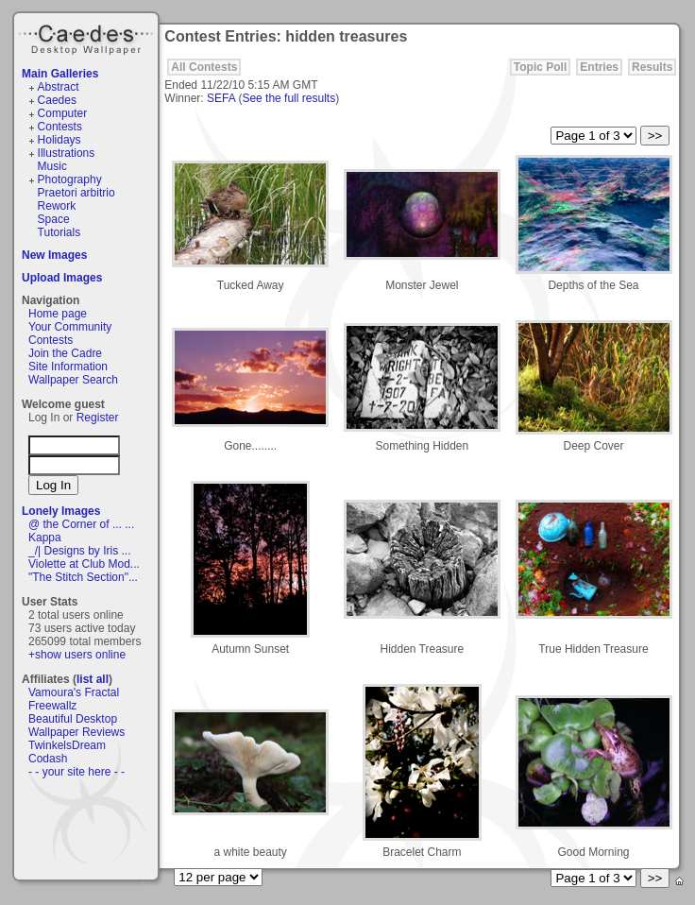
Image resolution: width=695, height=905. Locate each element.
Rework (57, 206)
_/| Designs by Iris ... (79, 550)
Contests (60, 126)
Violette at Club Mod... (84, 564)
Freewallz (52, 705)
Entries (599, 67)
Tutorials (59, 232)
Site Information (68, 366)
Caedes (88, 37)
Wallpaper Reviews (76, 732)
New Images (54, 255)
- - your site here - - (76, 771)
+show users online (77, 654)
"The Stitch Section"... (83, 577)
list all (92, 679)
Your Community (69, 326)
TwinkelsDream (67, 745)
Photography (70, 179)
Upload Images (62, 277)
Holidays (59, 139)
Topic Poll (540, 67)
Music (52, 166)
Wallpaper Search (73, 379)
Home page (57, 313)
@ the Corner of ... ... (81, 524)
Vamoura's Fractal (73, 692)
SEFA (221, 98)
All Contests (204, 67)
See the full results (288, 98)
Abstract (58, 87)
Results (652, 67)
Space (54, 219)
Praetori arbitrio (76, 192)
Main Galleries (60, 73)
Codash (47, 758)
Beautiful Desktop (72, 719)
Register (97, 417)
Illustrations (66, 153)
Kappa (44, 537)
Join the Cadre (65, 353)
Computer (63, 113)
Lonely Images (61, 511)
